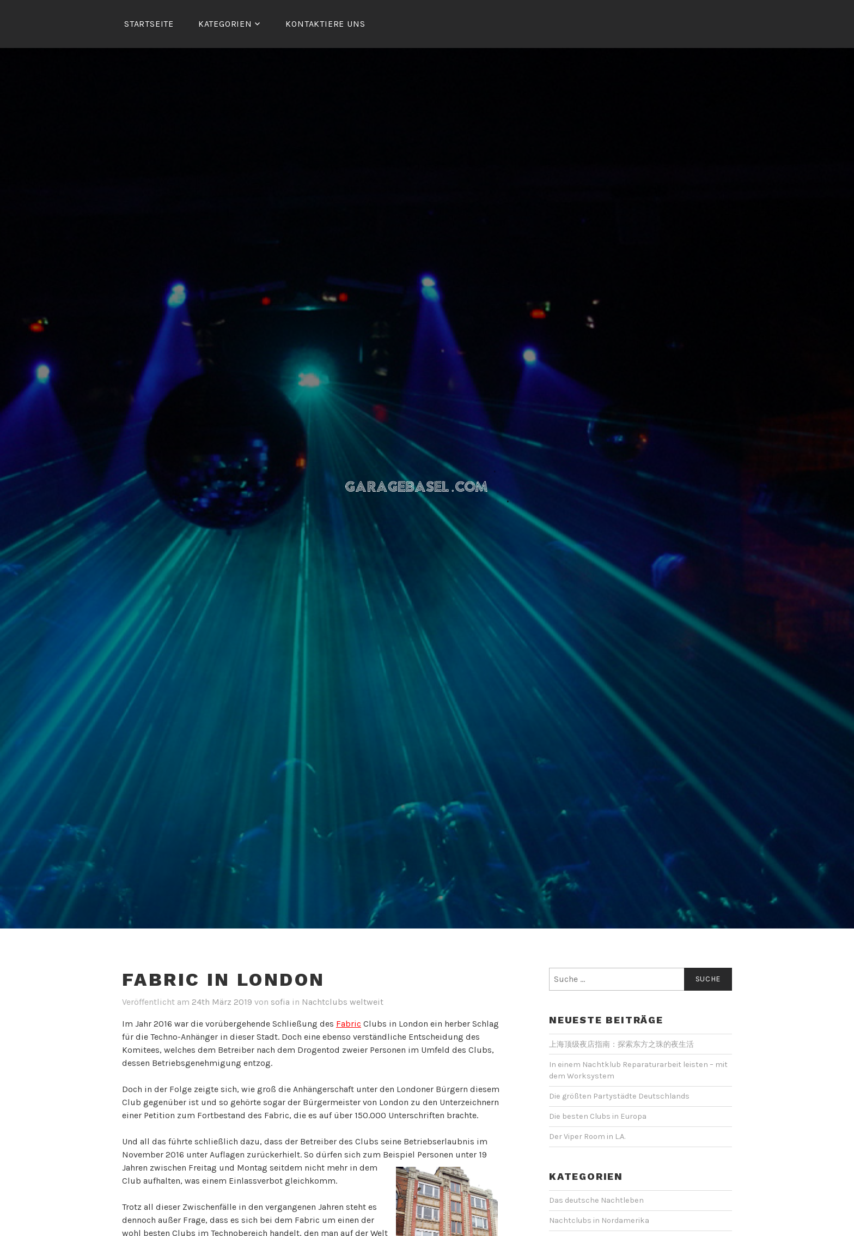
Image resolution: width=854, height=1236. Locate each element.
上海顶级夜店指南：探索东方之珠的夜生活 (621, 1044)
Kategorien (225, 24)
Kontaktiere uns (325, 24)
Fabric (348, 1023)
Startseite (149, 24)
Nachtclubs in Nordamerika (599, 1220)
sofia (280, 1002)
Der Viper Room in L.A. (587, 1136)
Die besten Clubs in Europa (597, 1116)
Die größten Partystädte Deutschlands (619, 1096)
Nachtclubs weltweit (342, 1002)
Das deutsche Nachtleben (596, 1200)
